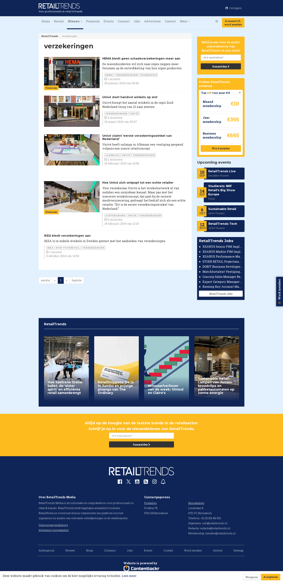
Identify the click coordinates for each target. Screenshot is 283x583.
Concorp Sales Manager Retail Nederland (223, 277)
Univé (134, 113)
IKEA (50, 247)
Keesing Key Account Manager (223, 286)
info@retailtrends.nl (214, 523)
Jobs (137, 21)
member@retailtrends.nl (220, 533)
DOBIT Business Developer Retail (223, 266)
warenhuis (148, 74)
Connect (124, 21)
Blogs (89, 550)
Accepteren (270, 577)
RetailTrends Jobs (220, 293)
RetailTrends (49, 36)
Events (109, 21)
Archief (217, 550)
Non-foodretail (68, 247)
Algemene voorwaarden (54, 530)
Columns (110, 550)
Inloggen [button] (233, 8)
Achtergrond (115, 215)
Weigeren (251, 577)
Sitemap (238, 550)
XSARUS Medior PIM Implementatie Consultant (223, 251)
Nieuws (70, 550)
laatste (77, 280)
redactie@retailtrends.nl (215, 528)
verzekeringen (127, 74)
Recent (59, 21)
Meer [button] (185, 21)
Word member (221, 148)
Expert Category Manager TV (223, 282)
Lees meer (129, 576)
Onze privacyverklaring (53, 525)
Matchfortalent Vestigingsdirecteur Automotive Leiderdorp (223, 271)
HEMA (109, 74)
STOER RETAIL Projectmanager (223, 261)
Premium (93, 21)
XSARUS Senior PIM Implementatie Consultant (223, 246)
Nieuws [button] (75, 21)
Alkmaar (112, 155)
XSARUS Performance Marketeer (223, 256)
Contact (170, 21)
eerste (45, 280)
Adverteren (152, 21)
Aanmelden (220, 66)
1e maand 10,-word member (233, 22)
